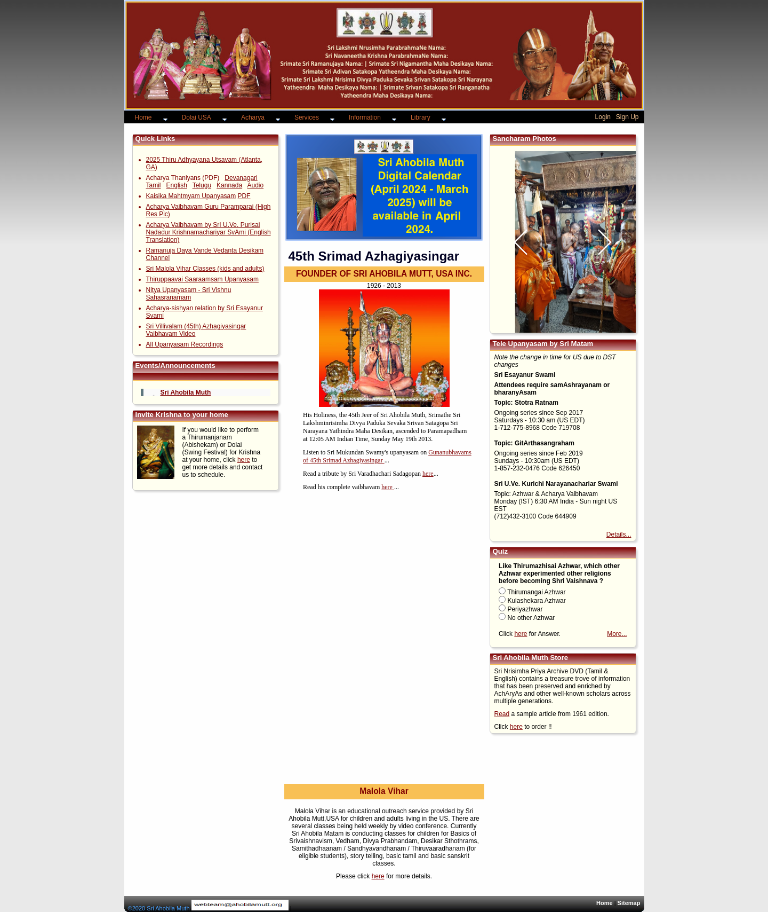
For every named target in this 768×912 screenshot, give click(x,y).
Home (143, 117)
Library (420, 117)
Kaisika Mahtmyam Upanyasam (191, 196)
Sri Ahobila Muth (186, 392)
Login (603, 117)
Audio (255, 185)
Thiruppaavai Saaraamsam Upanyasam (202, 279)
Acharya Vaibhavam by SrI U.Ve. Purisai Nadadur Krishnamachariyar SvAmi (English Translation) (208, 232)
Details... (618, 534)
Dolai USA (196, 117)
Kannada (229, 185)
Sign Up (627, 117)
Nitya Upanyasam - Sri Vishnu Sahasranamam (188, 293)
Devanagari (241, 178)
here (243, 459)
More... (617, 634)
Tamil (153, 185)
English (176, 185)
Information (365, 117)
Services (306, 117)
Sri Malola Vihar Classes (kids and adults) (205, 268)
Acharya (253, 117)
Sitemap (629, 903)
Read (502, 714)
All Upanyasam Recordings (184, 344)
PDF (244, 196)
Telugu (202, 185)
